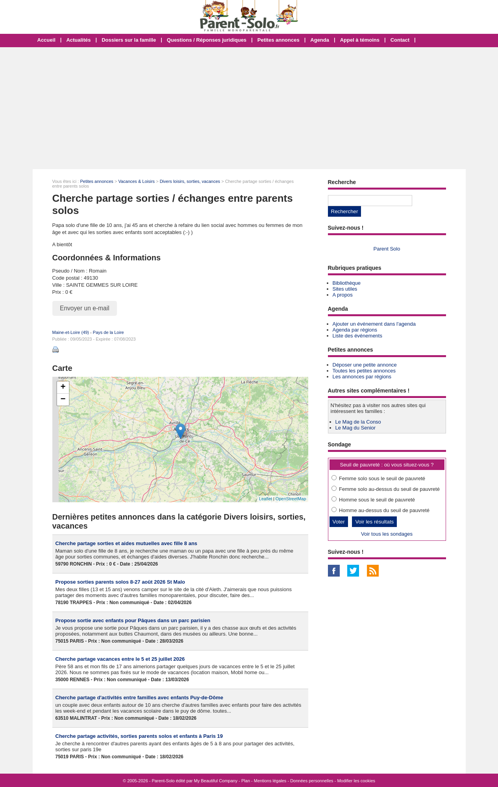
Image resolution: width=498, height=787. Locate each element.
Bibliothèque (347, 283)
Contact (400, 40)
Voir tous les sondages (387, 534)
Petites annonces (278, 40)
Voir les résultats (374, 522)
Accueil (46, 40)
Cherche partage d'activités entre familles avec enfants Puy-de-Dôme (139, 697)
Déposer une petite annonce (365, 365)
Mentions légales (270, 780)
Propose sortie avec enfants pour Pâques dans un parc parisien (133, 620)
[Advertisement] (249, 108)
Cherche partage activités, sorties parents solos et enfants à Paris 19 (139, 736)
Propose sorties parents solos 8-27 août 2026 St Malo (120, 582)
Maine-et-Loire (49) (70, 332)
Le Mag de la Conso (358, 422)
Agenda (319, 40)
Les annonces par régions (362, 377)
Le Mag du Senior (355, 428)
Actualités (78, 40)
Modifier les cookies (356, 780)
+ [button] (62, 387)
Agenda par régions (355, 330)
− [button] (62, 399)
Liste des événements (357, 336)
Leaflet (265, 498)
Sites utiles (345, 289)
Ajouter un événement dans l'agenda (374, 324)
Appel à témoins (360, 40)
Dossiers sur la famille (129, 40)
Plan (245, 780)
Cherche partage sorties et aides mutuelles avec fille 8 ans (127, 543)
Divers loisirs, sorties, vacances (190, 181)
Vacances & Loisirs (136, 181)
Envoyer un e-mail (84, 308)
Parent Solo (387, 249)
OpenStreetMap (291, 498)
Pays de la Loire (108, 332)
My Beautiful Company (216, 780)
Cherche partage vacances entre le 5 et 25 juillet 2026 (120, 659)
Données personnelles (311, 780)
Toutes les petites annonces (364, 371)
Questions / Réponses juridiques (206, 40)
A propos (343, 295)
